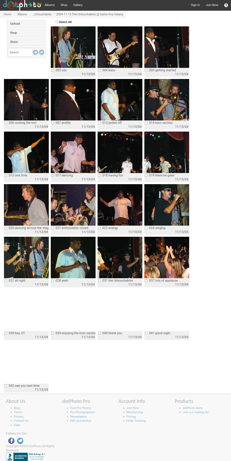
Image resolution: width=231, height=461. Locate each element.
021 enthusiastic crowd (69, 228)
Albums (50, 5)
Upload (15, 23)
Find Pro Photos (80, 408)
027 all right (14, 280)
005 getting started (160, 70)
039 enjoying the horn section (73, 333)
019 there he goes (159, 175)
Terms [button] (18, 412)
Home (7, 14)
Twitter (20, 441)
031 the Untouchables (115, 280)
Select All (65, 22)
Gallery (77, 5)
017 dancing (62, 175)
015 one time (15, 175)
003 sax (59, 70)
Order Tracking (136, 421)
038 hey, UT (14, 333)
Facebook (11, 441)
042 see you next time (22, 386)
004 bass (106, 70)
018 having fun (110, 175)
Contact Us (21, 421)
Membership (135, 412)
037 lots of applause (161, 280)
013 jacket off (110, 123)
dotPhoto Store (192, 408)
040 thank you (110, 333)
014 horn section (159, 123)
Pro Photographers (82, 412)
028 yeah (59, 280)
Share (14, 42)
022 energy (108, 228)
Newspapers (78, 416)
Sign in (195, 5)
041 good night (157, 333)
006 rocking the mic (20, 123)
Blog (17, 408)
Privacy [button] (18, 416)
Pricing (131, 416)
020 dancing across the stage (26, 228)
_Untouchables (42, 14)
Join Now (212, 5)
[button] (226, 5)
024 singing (155, 228)
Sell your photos (80, 421)
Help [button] (17, 425)
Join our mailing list (196, 412)
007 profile (61, 123)
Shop (64, 5)
